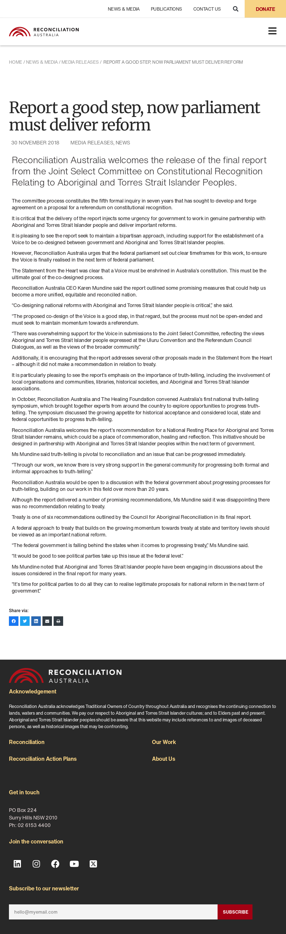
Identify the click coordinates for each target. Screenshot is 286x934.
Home (15, 62)
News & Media (124, 9)
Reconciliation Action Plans (43, 759)
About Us (163, 759)
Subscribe (235, 912)
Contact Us (207, 9)
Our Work (164, 742)
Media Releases (80, 62)
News (123, 142)
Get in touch (24, 792)
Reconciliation (26, 742)
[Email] (113, 911)
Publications (166, 9)
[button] (235, 9)
